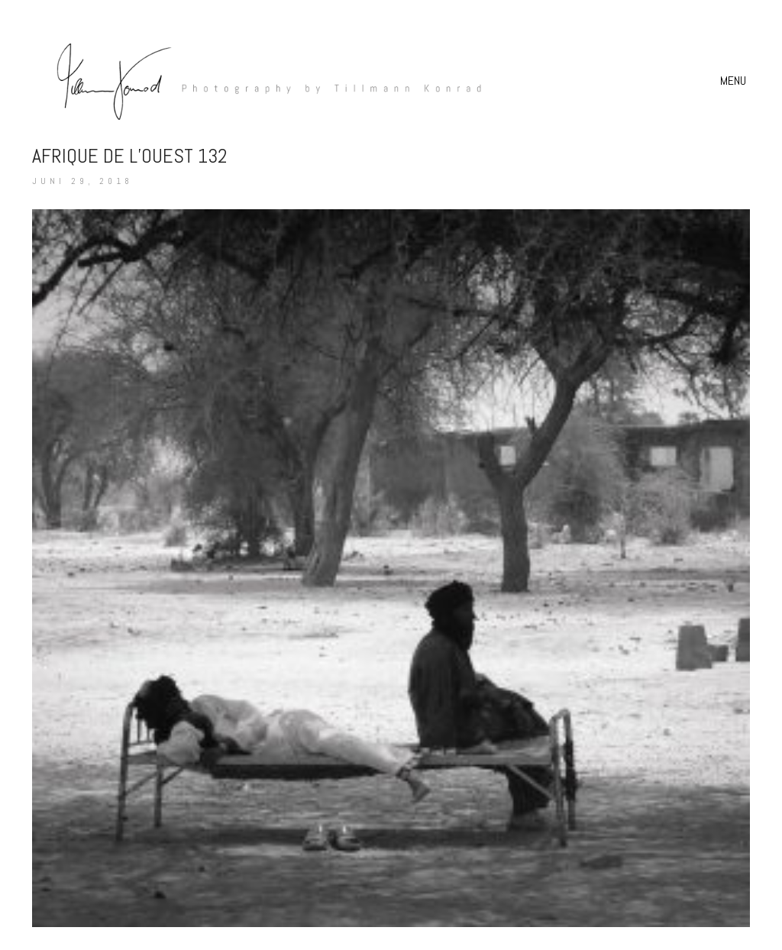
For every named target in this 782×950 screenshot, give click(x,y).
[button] (735, 81)
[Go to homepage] (261, 80)
